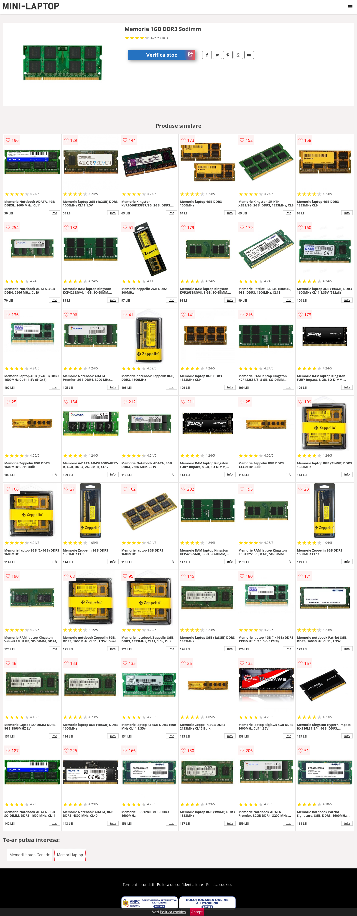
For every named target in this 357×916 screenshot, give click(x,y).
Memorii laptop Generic (30, 854)
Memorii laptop (70, 854)
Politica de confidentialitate (180, 884)
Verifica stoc (170, 55)
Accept (197, 911)
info (54, 213)
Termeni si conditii (138, 884)
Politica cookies (219, 884)
